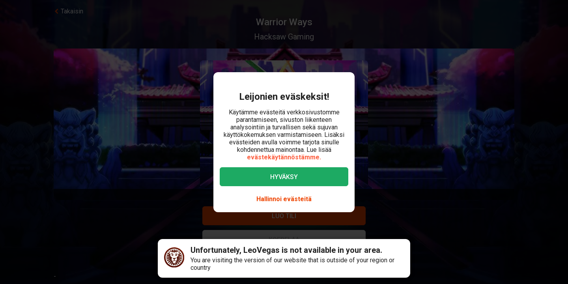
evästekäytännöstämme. (284, 157)
